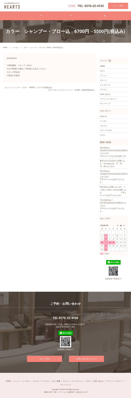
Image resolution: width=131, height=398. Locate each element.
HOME (14, 14)
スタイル (41, 14)
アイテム (55, 14)
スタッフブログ (106, 128)
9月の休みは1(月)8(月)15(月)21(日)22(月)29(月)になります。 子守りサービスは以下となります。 (113, 174)
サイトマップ (105, 101)
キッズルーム (105, 83)
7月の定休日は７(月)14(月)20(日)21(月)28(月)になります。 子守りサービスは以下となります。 (113, 203)
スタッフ (103, 78)
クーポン (16, 45)
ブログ (81, 14)
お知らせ (103, 114)
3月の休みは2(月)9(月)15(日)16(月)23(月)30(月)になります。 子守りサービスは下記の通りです (113, 149)
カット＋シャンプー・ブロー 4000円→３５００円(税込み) (28, 85)
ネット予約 (118, 6)
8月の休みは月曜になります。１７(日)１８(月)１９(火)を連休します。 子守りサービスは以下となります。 (113, 189)
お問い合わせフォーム (86, 356)
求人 (92, 14)
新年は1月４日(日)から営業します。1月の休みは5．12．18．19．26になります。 (112, 161)
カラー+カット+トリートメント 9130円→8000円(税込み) (71, 88)
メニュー (27, 14)
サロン (68, 14)
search (120, 15)
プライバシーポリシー (108, 97)
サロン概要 (56, 379)
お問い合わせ (106, 14)
